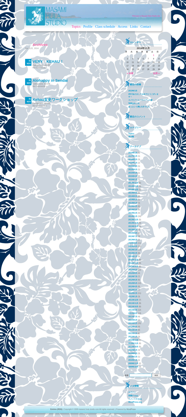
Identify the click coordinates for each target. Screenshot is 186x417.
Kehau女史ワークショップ (55, 100)
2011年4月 (132, 327)
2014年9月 (132, 193)
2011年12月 (133, 300)
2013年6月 (132, 240)
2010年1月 (132, 360)
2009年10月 (133, 367)
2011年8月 (132, 313)
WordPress (131, 409)
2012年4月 (132, 286)
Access (122, 26)
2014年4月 (132, 206)
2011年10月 (133, 307)
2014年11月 (133, 186)
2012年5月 (132, 283)
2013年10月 (133, 226)
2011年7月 (132, 317)
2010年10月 (133, 347)
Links (134, 26)
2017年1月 (132, 156)
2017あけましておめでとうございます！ (143, 95)
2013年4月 (132, 246)
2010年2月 (132, 357)
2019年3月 (132, 91)
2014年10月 (133, 190)
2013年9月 (132, 230)
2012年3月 (132, 290)
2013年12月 (133, 220)
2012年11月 (133, 263)
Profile (87, 26)
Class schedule (105, 26)
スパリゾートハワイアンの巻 (140, 100)
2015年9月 (132, 166)
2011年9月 (132, 310)
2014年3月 (132, 210)
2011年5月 (132, 323)
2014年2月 (132, 213)
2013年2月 (132, 253)
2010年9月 (132, 350)
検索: (127, 375)
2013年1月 (132, 256)
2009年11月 (133, 363)
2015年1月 (132, 180)
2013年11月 (133, 223)
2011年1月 (132, 337)
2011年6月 (132, 320)
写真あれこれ (134, 103)
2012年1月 (132, 297)
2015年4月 (132, 176)
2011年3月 (132, 330)
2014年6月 (132, 200)
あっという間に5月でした (139, 107)
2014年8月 (132, 196)
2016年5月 (132, 159)
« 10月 (130, 73)
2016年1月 (132, 163)
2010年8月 (132, 353)
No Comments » (40, 67)
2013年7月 (132, 236)
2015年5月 (132, 173)
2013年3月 (132, 250)
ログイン (132, 392)
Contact (145, 26)
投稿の (133, 396)
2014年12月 (133, 183)
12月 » (156, 73)
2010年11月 (133, 343)
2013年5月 (132, 243)
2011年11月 (133, 303)
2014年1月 (132, 216)
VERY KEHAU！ (48, 61)
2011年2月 (132, 333)
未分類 (47, 65)
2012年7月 (132, 276)
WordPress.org (135, 402)
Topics (76, 26)
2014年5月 (132, 203)
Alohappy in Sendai (50, 80)
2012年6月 (132, 280)
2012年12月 (133, 260)
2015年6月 (132, 169)
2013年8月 (132, 233)
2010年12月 (133, 340)
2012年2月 (132, 293)
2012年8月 (132, 273)
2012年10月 (133, 266)
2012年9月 (132, 270)
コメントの (135, 399)
